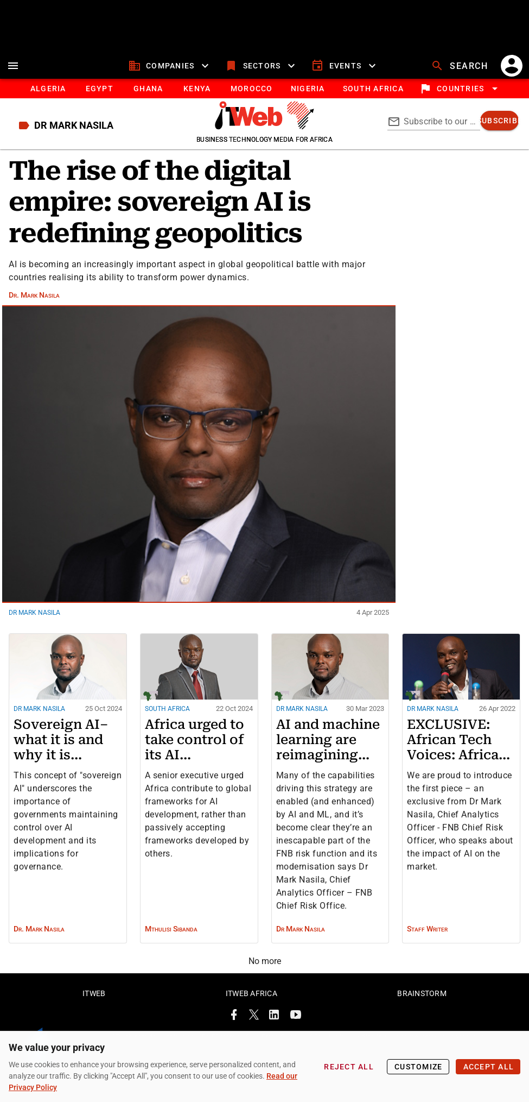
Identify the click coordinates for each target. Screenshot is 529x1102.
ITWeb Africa (251, 996)
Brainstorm (422, 996)
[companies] (170, 72)
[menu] (13, 72)
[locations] (460, 95)
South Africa (167, 715)
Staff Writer (427, 935)
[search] (461, 72)
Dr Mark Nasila (34, 619)
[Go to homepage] (264, 133)
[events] (344, 72)
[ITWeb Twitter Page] (254, 1019)
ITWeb (93, 996)
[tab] (48, 95)
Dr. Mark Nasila (34, 301)
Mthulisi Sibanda (171, 935)
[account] (512, 72)
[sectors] (261, 72)
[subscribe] (499, 127)
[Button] (373, 95)
